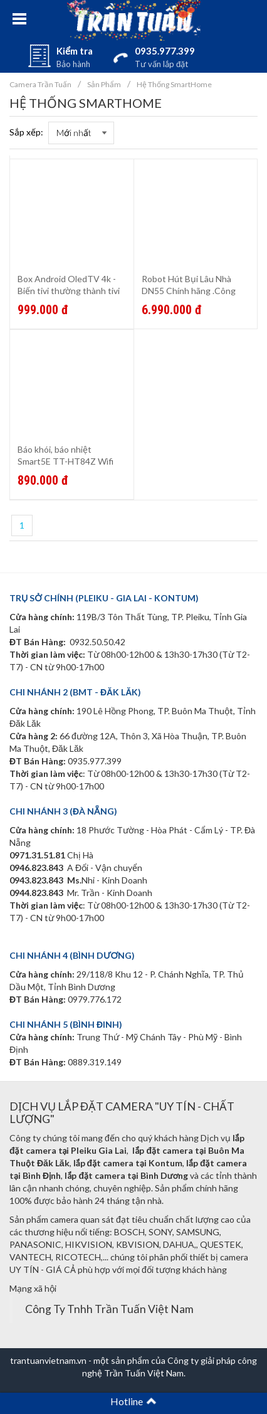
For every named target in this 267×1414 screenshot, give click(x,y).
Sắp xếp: (26, 132)
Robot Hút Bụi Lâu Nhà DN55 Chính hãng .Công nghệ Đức (189, 290)
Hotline (133, 1401)
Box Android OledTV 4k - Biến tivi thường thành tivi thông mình (69, 290)
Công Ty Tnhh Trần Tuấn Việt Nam (109, 1309)
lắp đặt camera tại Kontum (127, 1163)
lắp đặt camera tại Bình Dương (126, 1175)
